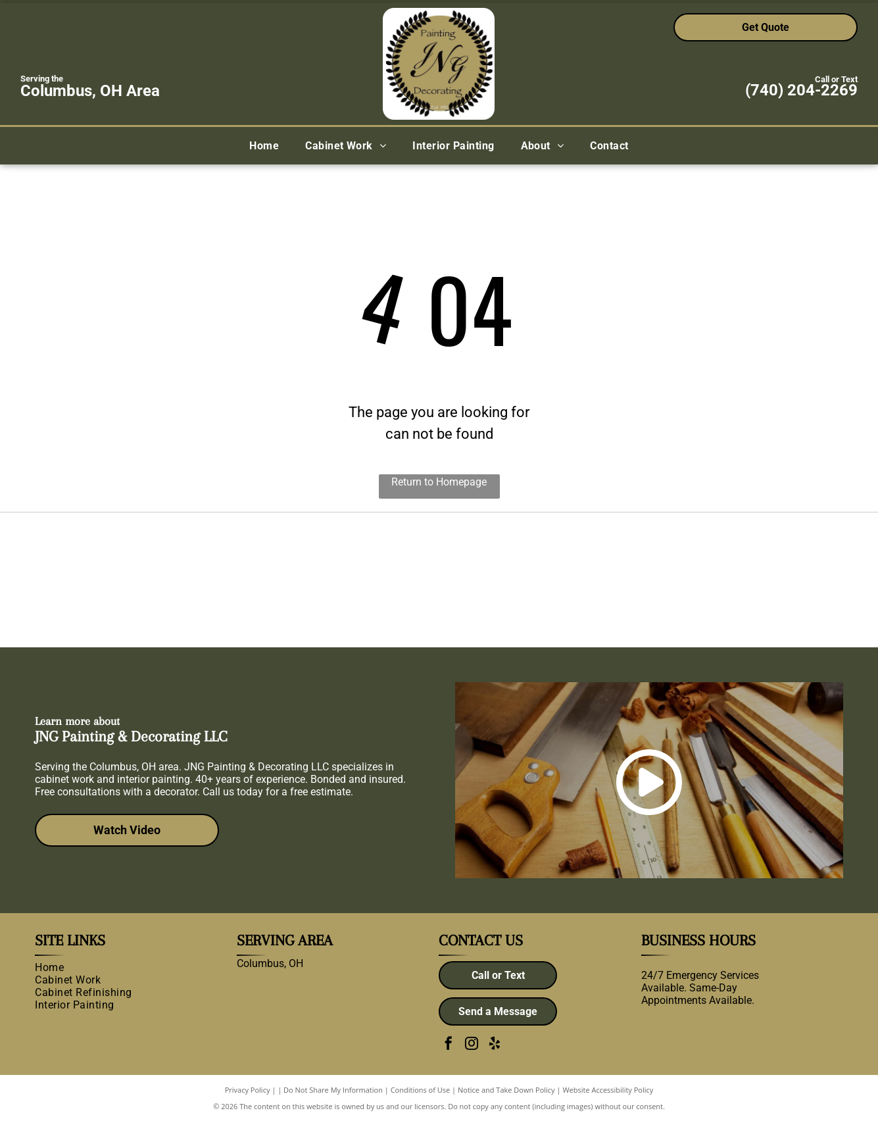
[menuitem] (264, 145)
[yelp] (494, 1045)
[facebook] (448, 1045)
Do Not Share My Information (333, 1090)
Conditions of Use (421, 1090)
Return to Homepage (439, 482)
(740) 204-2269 (801, 90)
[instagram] (471, 1045)
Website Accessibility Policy (607, 1090)
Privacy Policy (247, 1090)
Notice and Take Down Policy (506, 1090)
